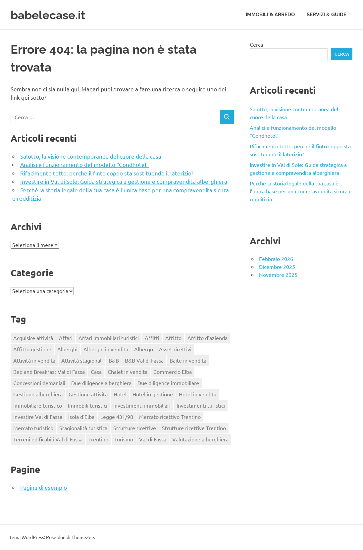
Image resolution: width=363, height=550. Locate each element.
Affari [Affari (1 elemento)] (66, 337)
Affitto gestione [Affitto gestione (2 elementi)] (32, 349)
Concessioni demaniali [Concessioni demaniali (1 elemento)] (39, 382)
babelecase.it (51, 14)
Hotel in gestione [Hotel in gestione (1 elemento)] (152, 394)
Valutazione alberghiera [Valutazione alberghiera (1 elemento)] (200, 439)
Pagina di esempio (43, 487)
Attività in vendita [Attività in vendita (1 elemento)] (34, 360)
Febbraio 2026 (276, 258)
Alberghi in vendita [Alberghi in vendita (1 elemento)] (105, 349)
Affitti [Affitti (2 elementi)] (152, 337)
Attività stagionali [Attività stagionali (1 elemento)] (82, 360)
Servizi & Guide (326, 15)
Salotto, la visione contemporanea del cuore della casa (90, 156)
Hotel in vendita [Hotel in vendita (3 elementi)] (197, 394)
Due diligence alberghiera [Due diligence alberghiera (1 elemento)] (101, 382)
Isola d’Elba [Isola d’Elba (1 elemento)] (81, 416)
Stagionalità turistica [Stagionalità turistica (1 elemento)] (83, 428)
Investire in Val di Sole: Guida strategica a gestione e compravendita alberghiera (123, 181)
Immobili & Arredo (270, 15)
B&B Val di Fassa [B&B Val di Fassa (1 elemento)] (144, 360)
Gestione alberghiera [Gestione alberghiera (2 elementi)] (38, 394)
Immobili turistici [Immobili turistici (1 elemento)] (87, 405)
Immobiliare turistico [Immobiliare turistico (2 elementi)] (37, 405)
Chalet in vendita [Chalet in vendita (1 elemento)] (127, 371)
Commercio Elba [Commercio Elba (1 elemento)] (172, 371)
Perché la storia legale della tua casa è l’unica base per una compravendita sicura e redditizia (301, 191)
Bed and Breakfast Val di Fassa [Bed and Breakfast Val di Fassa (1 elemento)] (49, 371)
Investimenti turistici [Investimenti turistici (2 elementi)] (201, 405)
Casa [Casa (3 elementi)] (96, 371)
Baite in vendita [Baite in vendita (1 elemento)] (188, 360)
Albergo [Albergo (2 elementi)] (143, 349)
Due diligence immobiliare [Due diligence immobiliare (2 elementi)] (168, 382)
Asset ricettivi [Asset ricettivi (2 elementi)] (175, 349)
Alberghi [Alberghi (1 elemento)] (67, 349)
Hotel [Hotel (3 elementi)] (120, 394)
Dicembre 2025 (277, 266)
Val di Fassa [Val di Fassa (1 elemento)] (152, 439)
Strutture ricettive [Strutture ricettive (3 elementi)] (134, 428)
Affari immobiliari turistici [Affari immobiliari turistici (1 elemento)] (108, 337)
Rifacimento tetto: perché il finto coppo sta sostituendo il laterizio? (106, 173)
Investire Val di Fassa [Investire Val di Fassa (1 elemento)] (37, 416)
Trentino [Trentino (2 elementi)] (98, 439)
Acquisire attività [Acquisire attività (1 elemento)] (33, 337)
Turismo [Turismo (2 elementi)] (123, 439)
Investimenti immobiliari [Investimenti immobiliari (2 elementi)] (142, 405)
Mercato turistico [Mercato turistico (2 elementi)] (33, 428)
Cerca (256, 44)
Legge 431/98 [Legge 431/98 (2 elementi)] (116, 416)
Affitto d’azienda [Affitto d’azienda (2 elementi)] (207, 337)
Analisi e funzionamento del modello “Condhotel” (84, 164)
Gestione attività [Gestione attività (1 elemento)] (88, 394)
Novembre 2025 (278, 274)
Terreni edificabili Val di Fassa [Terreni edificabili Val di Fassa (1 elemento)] (47, 439)
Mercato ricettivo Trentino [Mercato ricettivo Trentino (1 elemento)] (170, 416)
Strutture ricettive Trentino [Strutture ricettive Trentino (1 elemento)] (194, 428)
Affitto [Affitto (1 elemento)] (173, 337)
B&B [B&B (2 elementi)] (114, 360)
